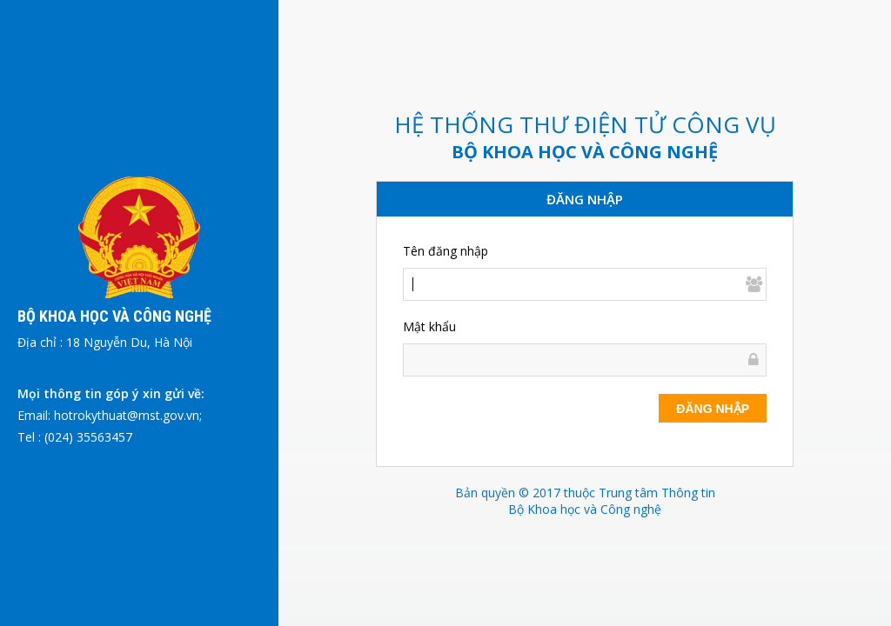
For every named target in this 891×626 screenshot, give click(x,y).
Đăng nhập (712, 409)
